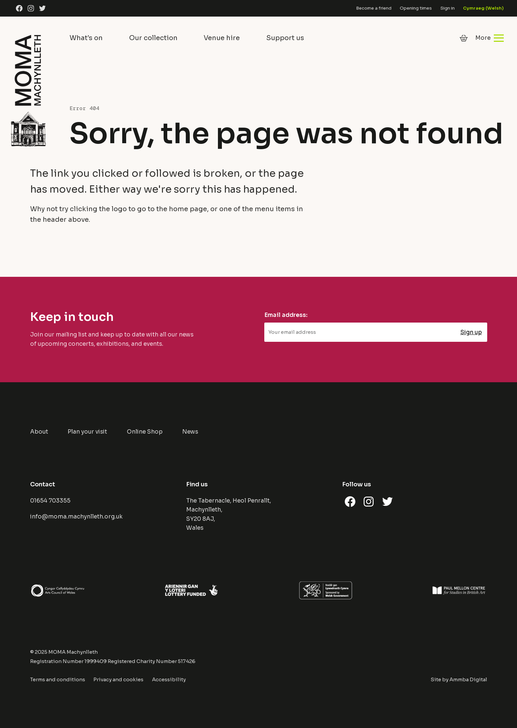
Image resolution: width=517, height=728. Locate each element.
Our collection (153, 38)
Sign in (447, 8)
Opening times (416, 8)
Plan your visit (87, 431)
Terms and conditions (57, 679)
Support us (285, 38)
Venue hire (222, 38)
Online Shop (145, 431)
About (39, 431)
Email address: (285, 315)
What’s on (86, 38)
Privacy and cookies (118, 679)
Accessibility (169, 679)
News (190, 431)
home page (188, 209)
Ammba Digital (468, 679)
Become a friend (373, 8)
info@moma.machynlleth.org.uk (76, 516)
